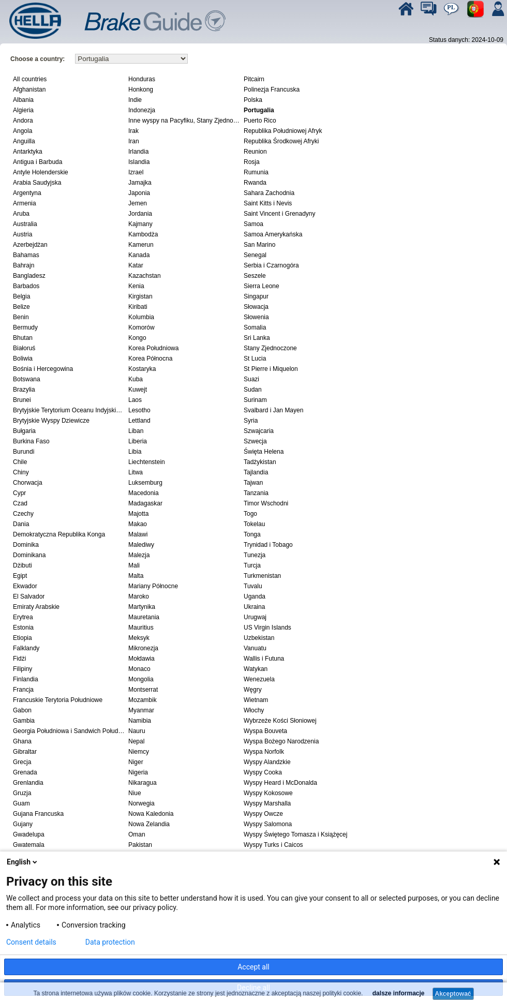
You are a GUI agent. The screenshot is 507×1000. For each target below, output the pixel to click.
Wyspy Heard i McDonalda (280, 782)
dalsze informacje (397, 993)
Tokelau (254, 524)
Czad (20, 503)
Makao (137, 524)
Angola (22, 131)
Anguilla (24, 141)
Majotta (138, 513)
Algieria (23, 110)
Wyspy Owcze (263, 813)
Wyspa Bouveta (265, 731)
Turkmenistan (262, 575)
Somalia (255, 327)
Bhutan (23, 337)
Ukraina (254, 606)
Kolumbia (141, 317)
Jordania (140, 213)
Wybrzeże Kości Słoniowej (280, 720)
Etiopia (22, 637)
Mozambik (142, 700)
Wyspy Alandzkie (267, 762)
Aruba (21, 213)
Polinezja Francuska (272, 89)
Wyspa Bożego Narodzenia (281, 741)
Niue (134, 793)
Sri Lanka (257, 337)
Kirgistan (140, 296)
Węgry (253, 689)
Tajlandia (256, 472)
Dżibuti (22, 565)
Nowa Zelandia (149, 824)
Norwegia (141, 803)
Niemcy (138, 751)
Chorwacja (27, 482)
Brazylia (24, 389)
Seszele (255, 275)
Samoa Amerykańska (273, 234)
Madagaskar (145, 503)
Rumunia (256, 172)
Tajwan (253, 482)
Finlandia (25, 679)
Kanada (139, 255)
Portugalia (259, 110)
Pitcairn (254, 79)
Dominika (26, 544)
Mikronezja (143, 648)
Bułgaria (24, 431)
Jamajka (140, 182)
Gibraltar (25, 751)
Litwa (135, 472)
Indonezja (141, 110)
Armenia (24, 203)
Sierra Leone (261, 286)
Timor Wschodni (266, 503)
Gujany (23, 824)
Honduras (141, 79)
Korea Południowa (153, 348)
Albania (23, 99)
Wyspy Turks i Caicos (273, 844)
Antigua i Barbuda (37, 162)
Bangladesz (29, 275)
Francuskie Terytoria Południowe (57, 700)
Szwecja (255, 441)
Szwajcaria (259, 431)
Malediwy (141, 544)
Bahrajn (23, 265)
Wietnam (256, 700)
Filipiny (22, 669)
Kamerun (141, 244)
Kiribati (137, 306)
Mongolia (141, 679)
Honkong (140, 89)
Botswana (26, 379)
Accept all (253, 967)
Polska (253, 99)
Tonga (252, 534)
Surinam (255, 400)
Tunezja (254, 555)
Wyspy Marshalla (267, 803)
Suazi (251, 379)
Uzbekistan (259, 637)
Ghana (22, 741)
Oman (136, 834)
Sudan (253, 389)
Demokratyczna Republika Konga (59, 534)
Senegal (255, 255)
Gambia (24, 720)
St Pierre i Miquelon (271, 368)
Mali (134, 565)
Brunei (22, 400)
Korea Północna (150, 358)
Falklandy (26, 648)
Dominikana (29, 555)
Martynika (141, 606)
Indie (135, 99)
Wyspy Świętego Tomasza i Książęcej (295, 834)
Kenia (136, 286)
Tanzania (256, 493)
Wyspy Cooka (263, 772)
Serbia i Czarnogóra (271, 265)
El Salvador (28, 596)
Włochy (254, 710)
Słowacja (256, 306)
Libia (134, 451)
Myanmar (141, 710)
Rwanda (255, 182)
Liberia (137, 441)
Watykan (255, 669)
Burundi (23, 451)
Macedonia (143, 493)
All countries (30, 79)
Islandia (139, 162)
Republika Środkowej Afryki (281, 141)
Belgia (21, 296)
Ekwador (25, 586)
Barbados (26, 286)
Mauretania (143, 617)
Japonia (139, 193)
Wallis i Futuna (264, 658)
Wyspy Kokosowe (268, 793)
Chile (20, 462)
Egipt (20, 575)
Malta (135, 575)
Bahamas (26, 255)
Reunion (255, 151)
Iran (133, 141)
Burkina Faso (31, 441)
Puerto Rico (260, 120)
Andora (23, 120)
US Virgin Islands (267, 627)
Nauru (136, 731)
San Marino (259, 244)
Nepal (136, 741)
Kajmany (140, 224)
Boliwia (23, 358)
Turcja (252, 565)
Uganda (254, 596)
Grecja (22, 762)
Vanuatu (255, 648)
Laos (135, 400)
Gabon (22, 710)
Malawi (137, 534)
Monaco (139, 669)
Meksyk (139, 637)
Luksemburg (145, 482)
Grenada (25, 772)
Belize (21, 306)
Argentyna (27, 193)
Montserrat (143, 689)
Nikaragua (142, 782)
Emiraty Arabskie (36, 606)
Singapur (256, 296)
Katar (135, 265)
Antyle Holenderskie (40, 172)
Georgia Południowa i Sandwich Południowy (69, 731)
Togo (250, 513)
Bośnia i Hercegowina (43, 368)
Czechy (23, 513)
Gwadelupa (28, 834)
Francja (23, 689)
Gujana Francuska (38, 813)
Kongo (137, 337)
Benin (21, 317)
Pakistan (140, 844)
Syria (251, 420)
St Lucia (255, 358)
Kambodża (143, 234)
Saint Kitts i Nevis (268, 203)
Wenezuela (259, 679)
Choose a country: (37, 59)
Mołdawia (141, 658)
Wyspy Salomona (268, 824)
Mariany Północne (153, 586)
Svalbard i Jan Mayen (273, 410)
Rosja (252, 162)
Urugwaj (255, 617)
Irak (133, 131)
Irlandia (138, 151)
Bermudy (25, 327)
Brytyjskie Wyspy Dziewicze (51, 420)
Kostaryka (142, 368)
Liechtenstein (146, 462)
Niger (135, 762)
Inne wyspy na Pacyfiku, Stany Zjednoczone (184, 120)
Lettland (139, 420)
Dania (21, 524)
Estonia (23, 627)
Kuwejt (137, 389)
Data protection (110, 942)
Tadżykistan (260, 462)
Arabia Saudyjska (37, 182)
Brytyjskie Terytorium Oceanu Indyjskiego (69, 410)
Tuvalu (253, 586)
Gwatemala (28, 844)
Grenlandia (28, 782)
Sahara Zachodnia (269, 193)
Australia (25, 224)
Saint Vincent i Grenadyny (280, 213)
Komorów (141, 327)
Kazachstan (144, 275)
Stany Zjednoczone (270, 348)
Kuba (135, 379)
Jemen (137, 203)
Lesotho (139, 410)
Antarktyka (27, 151)
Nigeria (138, 772)
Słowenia (256, 317)
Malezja (139, 555)
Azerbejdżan (30, 244)
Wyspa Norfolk (264, 751)
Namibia (139, 720)
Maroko (138, 596)
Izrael (135, 172)
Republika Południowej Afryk (283, 131)
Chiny (21, 472)
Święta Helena (264, 451)
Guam (21, 803)
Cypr (19, 493)
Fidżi (19, 658)
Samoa (253, 224)
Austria (22, 234)
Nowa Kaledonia (150, 813)
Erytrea (23, 617)
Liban (135, 431)
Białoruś (24, 348)
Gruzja (22, 793)
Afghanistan (29, 89)
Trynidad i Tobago (268, 544)
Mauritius (141, 627)
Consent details (31, 942)
